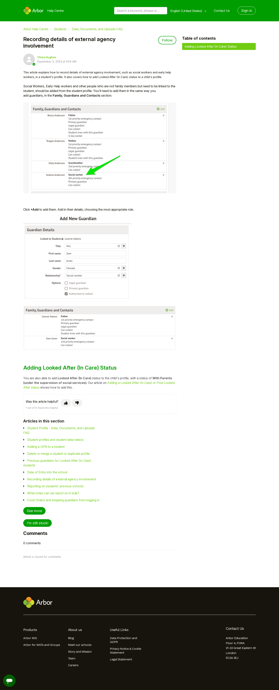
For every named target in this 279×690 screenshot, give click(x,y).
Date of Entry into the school (47, 472)
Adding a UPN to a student (46, 447)
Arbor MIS (30, 638)
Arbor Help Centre (35, 29)
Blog (71, 638)
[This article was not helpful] (77, 403)
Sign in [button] (246, 11)
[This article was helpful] (66, 403)
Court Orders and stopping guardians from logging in (63, 500)
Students (60, 29)
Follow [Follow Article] (167, 40)
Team (71, 658)
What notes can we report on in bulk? (53, 493)
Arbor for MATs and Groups (41, 645)
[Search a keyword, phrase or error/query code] (140, 10)
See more (34, 511)
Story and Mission (80, 651)
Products (30, 630)
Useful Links (119, 630)
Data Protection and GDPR (123, 640)
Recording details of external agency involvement (61, 479)
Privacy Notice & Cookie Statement (125, 650)
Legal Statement (121, 659)
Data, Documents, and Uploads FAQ (97, 29)
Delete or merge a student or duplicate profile (58, 454)
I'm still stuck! (37, 523)
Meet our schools (79, 645)
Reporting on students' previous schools (55, 486)
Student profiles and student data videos (55, 440)
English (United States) (186, 11)
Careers (73, 665)
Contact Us (222, 11)
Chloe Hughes (46, 57)
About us (75, 630)
